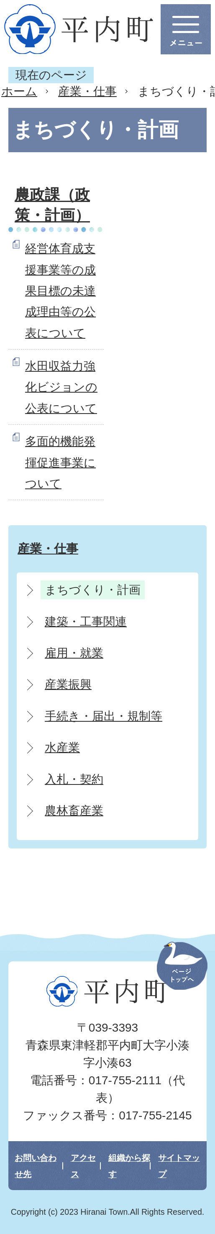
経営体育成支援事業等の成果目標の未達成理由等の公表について (60, 291)
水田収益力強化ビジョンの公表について (61, 387)
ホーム (19, 91)
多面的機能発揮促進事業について (60, 462)
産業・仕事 (87, 91)
